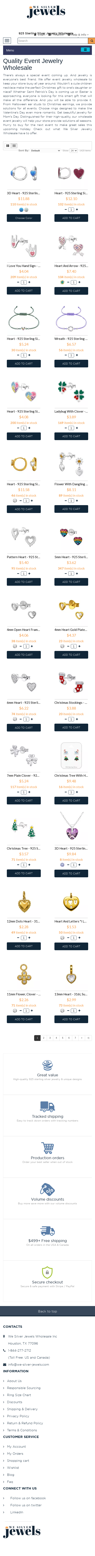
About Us (14, 1381)
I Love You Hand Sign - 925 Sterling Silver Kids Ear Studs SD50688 (24, 266)
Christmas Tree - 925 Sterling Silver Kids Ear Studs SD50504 (24, 848)
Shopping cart (18, 1461)
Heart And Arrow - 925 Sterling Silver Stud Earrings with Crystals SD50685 (71, 266)
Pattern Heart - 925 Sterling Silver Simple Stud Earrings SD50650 (24, 557)
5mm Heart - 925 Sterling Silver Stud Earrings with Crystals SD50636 (71, 557)
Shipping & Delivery (22, 1409)
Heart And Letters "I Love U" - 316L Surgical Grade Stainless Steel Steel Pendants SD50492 (71, 921)
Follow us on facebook (28, 1498)
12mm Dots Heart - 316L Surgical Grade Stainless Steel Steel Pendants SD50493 (24, 921)
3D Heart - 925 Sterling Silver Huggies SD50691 (24, 193)
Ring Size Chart (19, 1395)
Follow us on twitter (26, 1505)
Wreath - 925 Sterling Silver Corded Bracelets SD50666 (71, 338)
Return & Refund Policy (25, 1423)
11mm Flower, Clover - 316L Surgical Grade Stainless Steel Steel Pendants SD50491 (24, 994)
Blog (10, 1475)
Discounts (14, 1402)
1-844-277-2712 (17, 1350)
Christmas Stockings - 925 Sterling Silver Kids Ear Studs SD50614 (71, 702)
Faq (10, 1482)
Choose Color (23, 218)
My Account (16, 1447)
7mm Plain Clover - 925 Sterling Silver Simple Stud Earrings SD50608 (24, 775)
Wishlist (13, 1468)
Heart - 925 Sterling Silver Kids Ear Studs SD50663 (24, 411)
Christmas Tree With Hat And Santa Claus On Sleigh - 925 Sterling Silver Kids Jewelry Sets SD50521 (71, 775)
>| (88, 1038)
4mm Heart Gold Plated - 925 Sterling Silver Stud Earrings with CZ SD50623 (71, 629)
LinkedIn (16, 1512)
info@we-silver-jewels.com (26, 1364)
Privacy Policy (18, 1416)
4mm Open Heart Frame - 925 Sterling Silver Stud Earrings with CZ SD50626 (24, 629)
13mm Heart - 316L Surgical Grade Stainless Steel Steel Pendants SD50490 (71, 994)
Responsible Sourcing (24, 1388)
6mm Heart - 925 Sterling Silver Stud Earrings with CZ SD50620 (24, 702)
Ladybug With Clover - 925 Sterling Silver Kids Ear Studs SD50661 (71, 411)
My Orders (15, 1454)
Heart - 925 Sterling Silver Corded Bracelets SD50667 (24, 338)
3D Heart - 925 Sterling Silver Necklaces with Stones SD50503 (71, 848)
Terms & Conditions (22, 1430)
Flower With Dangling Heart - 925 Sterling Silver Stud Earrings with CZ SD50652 (71, 484)
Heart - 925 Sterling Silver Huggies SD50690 (71, 193)
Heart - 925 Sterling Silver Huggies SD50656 (24, 484)
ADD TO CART (71, 218)
